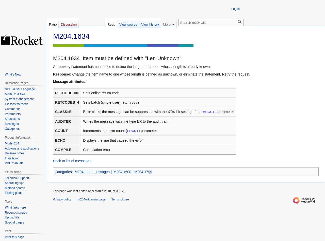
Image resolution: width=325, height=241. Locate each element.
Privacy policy (62, 199)
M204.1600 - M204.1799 (132, 172)
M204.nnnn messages (92, 172)
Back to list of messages (72, 161)
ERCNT (133, 131)
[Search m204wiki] (210, 22)
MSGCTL (209, 112)
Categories (63, 172)
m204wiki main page (91, 199)
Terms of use (120, 199)
